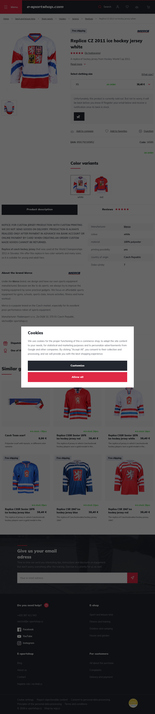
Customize (77, 365)
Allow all (77, 377)
